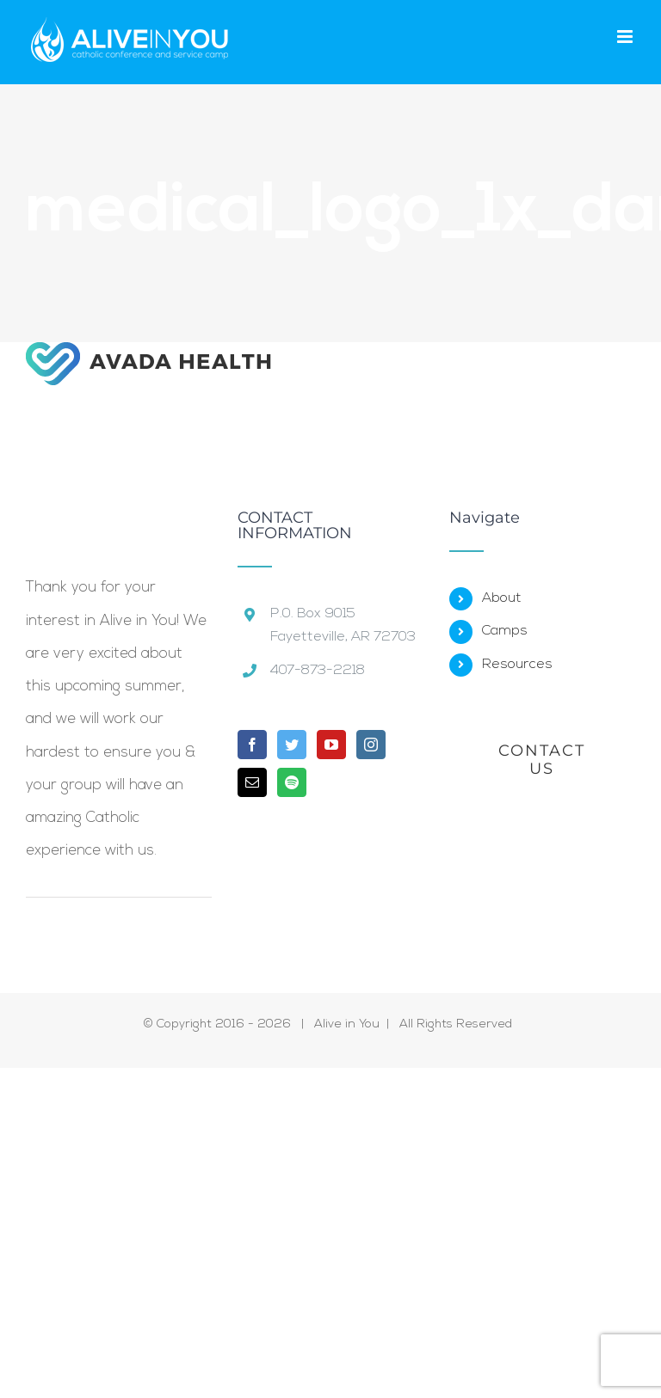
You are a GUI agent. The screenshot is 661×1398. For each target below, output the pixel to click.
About (502, 598)
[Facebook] (252, 744)
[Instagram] (371, 744)
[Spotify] (291, 782)
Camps (505, 631)
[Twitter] (291, 744)
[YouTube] (331, 744)
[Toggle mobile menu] (626, 37)
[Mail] (252, 782)
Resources (517, 664)
